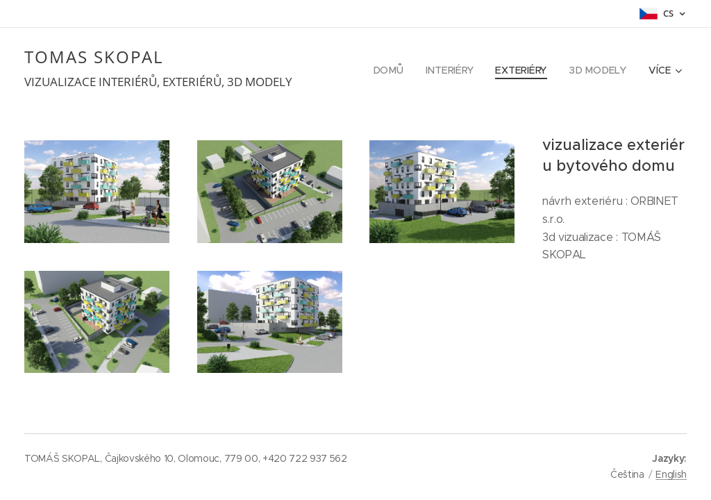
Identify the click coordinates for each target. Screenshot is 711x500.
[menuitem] (394, 70)
